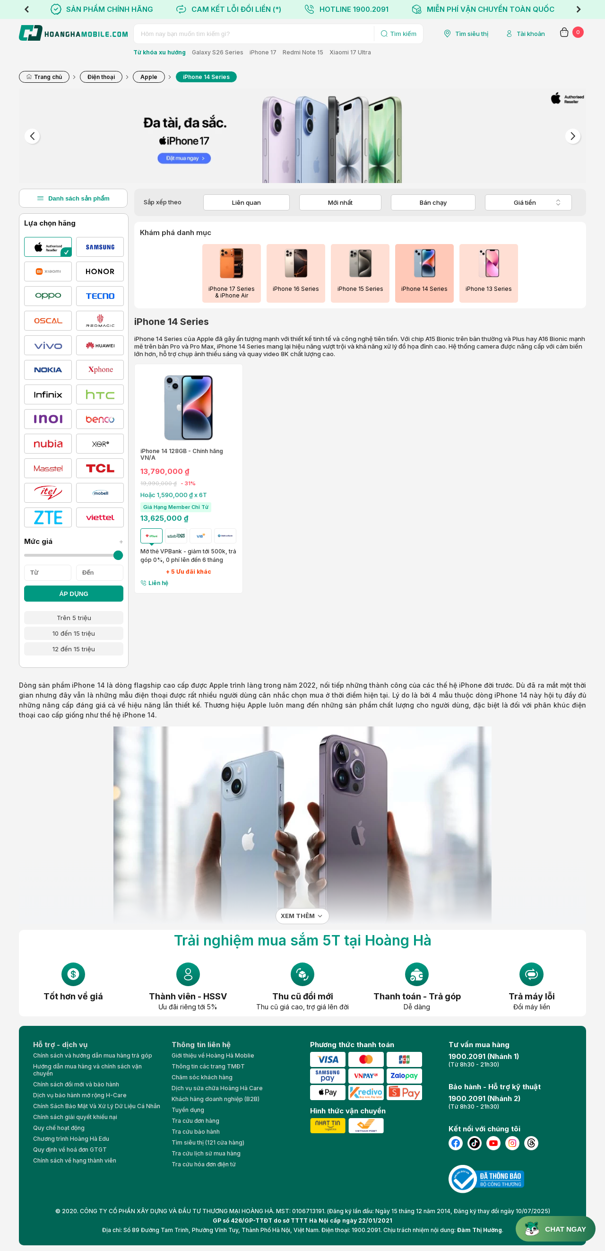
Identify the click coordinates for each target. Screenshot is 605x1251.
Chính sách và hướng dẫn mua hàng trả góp (92, 1055)
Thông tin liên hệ (201, 1044)
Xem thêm (298, 915)
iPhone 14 (88, 685)
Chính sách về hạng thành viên (74, 1160)
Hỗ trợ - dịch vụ (60, 1044)
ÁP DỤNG (73, 593)
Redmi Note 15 (303, 52)
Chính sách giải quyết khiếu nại (75, 1116)
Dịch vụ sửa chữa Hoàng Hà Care (217, 1088)
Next (578, 9)
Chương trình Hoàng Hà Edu (71, 1138)
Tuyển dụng (188, 1109)
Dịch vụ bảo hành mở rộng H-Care (80, 1095)
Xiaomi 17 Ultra (350, 52)
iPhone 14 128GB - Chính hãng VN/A (181, 454)
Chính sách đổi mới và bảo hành (76, 1084)
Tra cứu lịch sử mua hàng (206, 1153)
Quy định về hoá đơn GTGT (70, 1149)
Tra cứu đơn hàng (195, 1120)
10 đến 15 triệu (73, 633)
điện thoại (151, 695)
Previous (26, 9)
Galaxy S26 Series (217, 52)
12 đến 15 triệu (73, 649)
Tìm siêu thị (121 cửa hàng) (208, 1142)
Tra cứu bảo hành (196, 1131)
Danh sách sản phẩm (73, 198)
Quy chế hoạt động (59, 1127)
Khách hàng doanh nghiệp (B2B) (215, 1098)
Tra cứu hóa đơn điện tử (204, 1164)
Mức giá (73, 541)
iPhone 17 (263, 52)
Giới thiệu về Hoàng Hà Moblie (213, 1055)
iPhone (470, 685)
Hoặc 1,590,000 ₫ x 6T (173, 495)
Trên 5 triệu (74, 617)
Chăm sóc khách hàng (202, 1077)
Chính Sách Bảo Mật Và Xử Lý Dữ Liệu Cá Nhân (96, 1106)
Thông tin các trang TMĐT (208, 1066)
